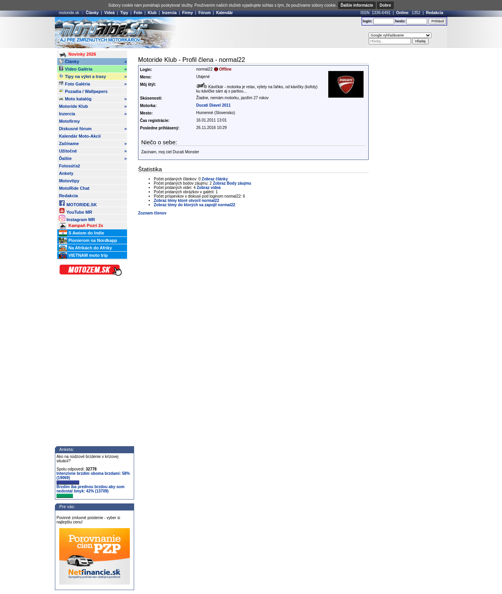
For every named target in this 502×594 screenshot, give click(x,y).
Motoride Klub (93, 106)
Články (92, 13)
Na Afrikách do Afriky (85, 248)
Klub (152, 13)
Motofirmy (69, 121)
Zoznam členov (152, 213)
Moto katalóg (93, 99)
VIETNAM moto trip (83, 255)
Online (402, 13)
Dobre (385, 5)
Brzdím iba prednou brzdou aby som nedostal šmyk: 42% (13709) (90, 491)
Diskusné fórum (93, 128)
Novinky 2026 (77, 54)
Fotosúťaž (69, 165)
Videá (109, 13)
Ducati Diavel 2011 (213, 105)
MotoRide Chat (74, 188)
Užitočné (93, 151)
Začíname (93, 143)
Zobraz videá (209, 187)
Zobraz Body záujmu (232, 183)
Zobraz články (215, 179)
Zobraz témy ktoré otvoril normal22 (186, 200)
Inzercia (169, 13)
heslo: (400, 21)
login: (368, 21)
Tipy (124, 13)
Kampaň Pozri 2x (81, 226)
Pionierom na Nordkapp (88, 241)
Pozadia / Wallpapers (83, 91)
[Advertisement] (262, 32)
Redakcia (434, 13)
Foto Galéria (93, 84)
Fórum (204, 13)
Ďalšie (93, 158)
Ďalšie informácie (357, 5)
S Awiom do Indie (81, 233)
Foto (138, 13)
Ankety (66, 173)
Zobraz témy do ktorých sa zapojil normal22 (194, 205)
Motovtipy (69, 180)
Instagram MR (77, 218)
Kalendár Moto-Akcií (79, 136)
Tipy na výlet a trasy (93, 76)
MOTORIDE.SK (77, 203)
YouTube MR (75, 210)
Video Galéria (93, 69)
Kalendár (224, 13)
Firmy (187, 13)
